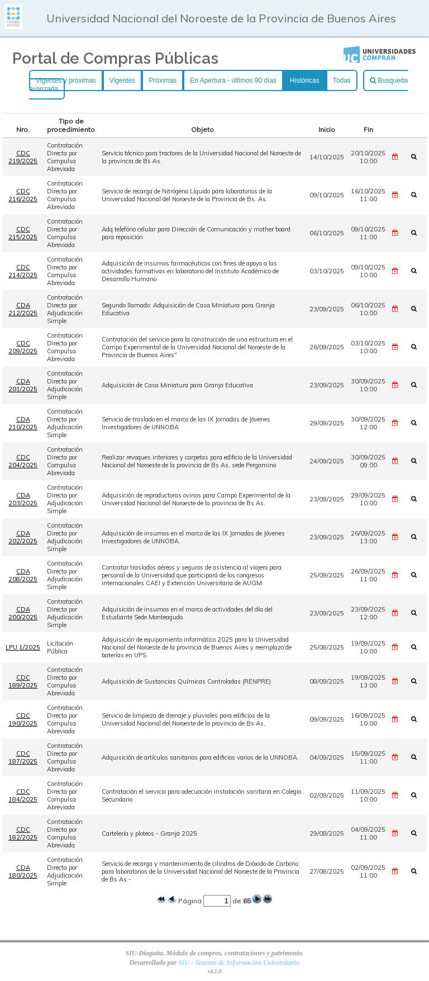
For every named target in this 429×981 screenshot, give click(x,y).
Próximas (163, 80)
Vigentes (122, 80)
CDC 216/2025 (22, 195)
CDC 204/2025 (22, 461)
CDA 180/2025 (22, 871)
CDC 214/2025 (22, 271)
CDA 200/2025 (22, 613)
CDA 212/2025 (22, 309)
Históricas (305, 80)
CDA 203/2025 (22, 499)
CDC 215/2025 (22, 233)
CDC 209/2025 (22, 347)
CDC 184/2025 (22, 795)
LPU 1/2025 (23, 647)
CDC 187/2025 (22, 757)
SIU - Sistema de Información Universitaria (238, 962)
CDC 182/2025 (22, 833)
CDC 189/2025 (22, 681)
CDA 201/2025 (22, 385)
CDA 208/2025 (22, 575)
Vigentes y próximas (66, 80)
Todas (342, 80)
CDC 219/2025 (22, 157)
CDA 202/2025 (22, 537)
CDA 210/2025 (22, 423)
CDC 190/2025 (22, 719)
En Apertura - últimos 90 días (233, 80)
